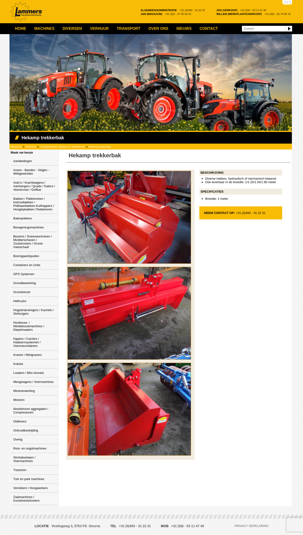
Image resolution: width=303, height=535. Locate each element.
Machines (44, 29)
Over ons (158, 29)
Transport (128, 29)
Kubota (18, 364)
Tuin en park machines (28, 479)
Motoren (19, 400)
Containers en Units (26, 265)
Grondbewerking (24, 283)
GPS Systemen (23, 274)
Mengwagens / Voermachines (33, 382)
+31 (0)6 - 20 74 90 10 (253, 14)
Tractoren (30, 146)
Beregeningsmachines (28, 227)
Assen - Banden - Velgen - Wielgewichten (31, 171)
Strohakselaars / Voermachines (24, 459)
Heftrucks (19, 301)
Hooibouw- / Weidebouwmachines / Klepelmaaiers (28, 326)
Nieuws (184, 29)
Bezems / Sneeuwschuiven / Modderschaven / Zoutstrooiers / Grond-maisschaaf (32, 242)
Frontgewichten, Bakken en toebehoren (62, 146)
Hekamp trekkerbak (100, 146)
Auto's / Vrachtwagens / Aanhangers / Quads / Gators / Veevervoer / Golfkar (34, 186)
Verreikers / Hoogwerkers (30, 488)
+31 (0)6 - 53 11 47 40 (241, 10)
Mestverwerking (24, 391)
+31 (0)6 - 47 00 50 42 (166, 14)
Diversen (72, 29)
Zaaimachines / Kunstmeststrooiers (26, 498)
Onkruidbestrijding (25, 430)
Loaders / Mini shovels (28, 373)
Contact (209, 29)
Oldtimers (20, 421)
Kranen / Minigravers (27, 355)
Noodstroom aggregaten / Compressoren (30, 410)
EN (286, 2)
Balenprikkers (22, 218)
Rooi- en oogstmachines (29, 448)
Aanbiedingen (22, 161)
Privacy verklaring (251, 526)
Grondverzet (21, 292)
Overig (17, 439)
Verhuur (99, 29)
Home (20, 29)
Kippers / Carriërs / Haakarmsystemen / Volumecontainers (27, 342)
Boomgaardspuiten (26, 256)
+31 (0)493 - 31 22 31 (173, 10)
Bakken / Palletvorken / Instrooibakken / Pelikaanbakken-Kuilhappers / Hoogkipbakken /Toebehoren (33, 204)
